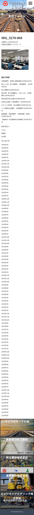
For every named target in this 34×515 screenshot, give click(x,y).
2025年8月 (4, 173)
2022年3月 (4, 304)
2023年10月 (5, 243)
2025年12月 (5, 160)
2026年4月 (4, 148)
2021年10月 (5, 320)
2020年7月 (4, 368)
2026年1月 (4, 157)
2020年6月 (4, 371)
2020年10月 (5, 358)
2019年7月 (4, 406)
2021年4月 (4, 339)
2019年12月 (5, 390)
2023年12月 (5, 237)
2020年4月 (4, 377)
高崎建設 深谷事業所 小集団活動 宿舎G (15, 114)
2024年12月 (5, 199)
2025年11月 (5, 164)
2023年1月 (4, 272)
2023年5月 (4, 259)
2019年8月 (4, 403)
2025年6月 (4, 180)
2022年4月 (4, 301)
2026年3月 (4, 151)
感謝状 (3, 133)
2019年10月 (5, 396)
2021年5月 (4, 336)
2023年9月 (4, 246)
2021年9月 (4, 323)
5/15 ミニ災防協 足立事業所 (11, 105)
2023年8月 (4, 250)
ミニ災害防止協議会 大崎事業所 (12, 108)
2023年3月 (4, 266)
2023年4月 (4, 262)
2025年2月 (4, 192)
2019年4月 (4, 415)
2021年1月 (4, 348)
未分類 (3, 136)
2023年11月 (5, 240)
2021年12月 (5, 313)
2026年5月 (4, 145)
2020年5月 (4, 374)
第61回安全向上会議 (8, 99)
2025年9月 (4, 170)
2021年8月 (4, 326)
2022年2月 (4, 307)
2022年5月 (4, 297)
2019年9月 (4, 399)
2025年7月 (4, 176)
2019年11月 (5, 393)
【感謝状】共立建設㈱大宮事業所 (12, 119)
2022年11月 (5, 278)
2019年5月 (4, 412)
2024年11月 (5, 202)
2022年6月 (4, 294)
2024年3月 (4, 227)
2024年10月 (5, 205)
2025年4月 (4, 186)
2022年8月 (4, 288)
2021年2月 (4, 345)
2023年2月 (4, 269)
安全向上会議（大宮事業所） (10, 102)
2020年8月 (4, 364)
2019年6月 (4, 409)
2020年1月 (4, 387)
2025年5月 (4, 183)
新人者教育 (5, 90)
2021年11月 (5, 317)
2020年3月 (4, 380)
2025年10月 (5, 167)
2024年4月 (4, 224)
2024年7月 (4, 215)
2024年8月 (4, 211)
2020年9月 (4, 361)
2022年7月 (4, 291)
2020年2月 (4, 383)
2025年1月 (4, 195)
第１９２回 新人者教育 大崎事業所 (14, 84)
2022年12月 (5, 275)
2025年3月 (4, 189)
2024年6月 (4, 218)
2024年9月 (4, 208)
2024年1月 (4, 234)
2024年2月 (4, 231)
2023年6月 (4, 256)
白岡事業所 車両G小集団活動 (11, 81)
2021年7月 (4, 329)
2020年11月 (5, 355)
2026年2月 (4, 154)
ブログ (3, 130)
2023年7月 (4, 253)
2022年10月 (5, 281)
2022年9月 (4, 285)
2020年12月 (5, 352)
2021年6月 (4, 332)
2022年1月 (4, 310)
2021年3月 (4, 342)
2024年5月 (4, 221)
